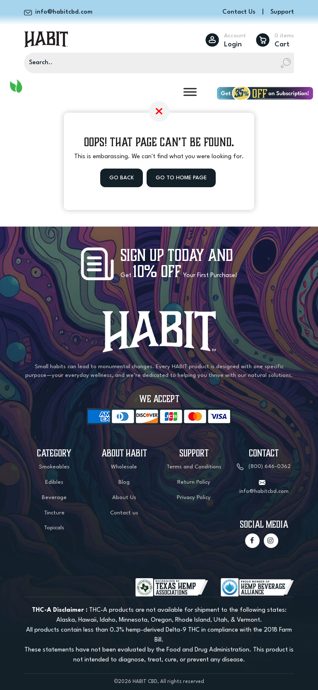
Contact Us (238, 12)
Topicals (54, 528)
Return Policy (193, 482)
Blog (124, 482)
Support (282, 12)
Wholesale (124, 467)
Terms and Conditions (194, 467)
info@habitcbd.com (264, 491)
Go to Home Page (181, 178)
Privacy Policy (194, 497)
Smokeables (54, 467)
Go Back (121, 178)
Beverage (54, 497)
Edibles (54, 482)
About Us (124, 497)
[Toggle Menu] (190, 92)
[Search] (159, 63)
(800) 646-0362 (269, 466)
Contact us (124, 513)
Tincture (54, 513)
